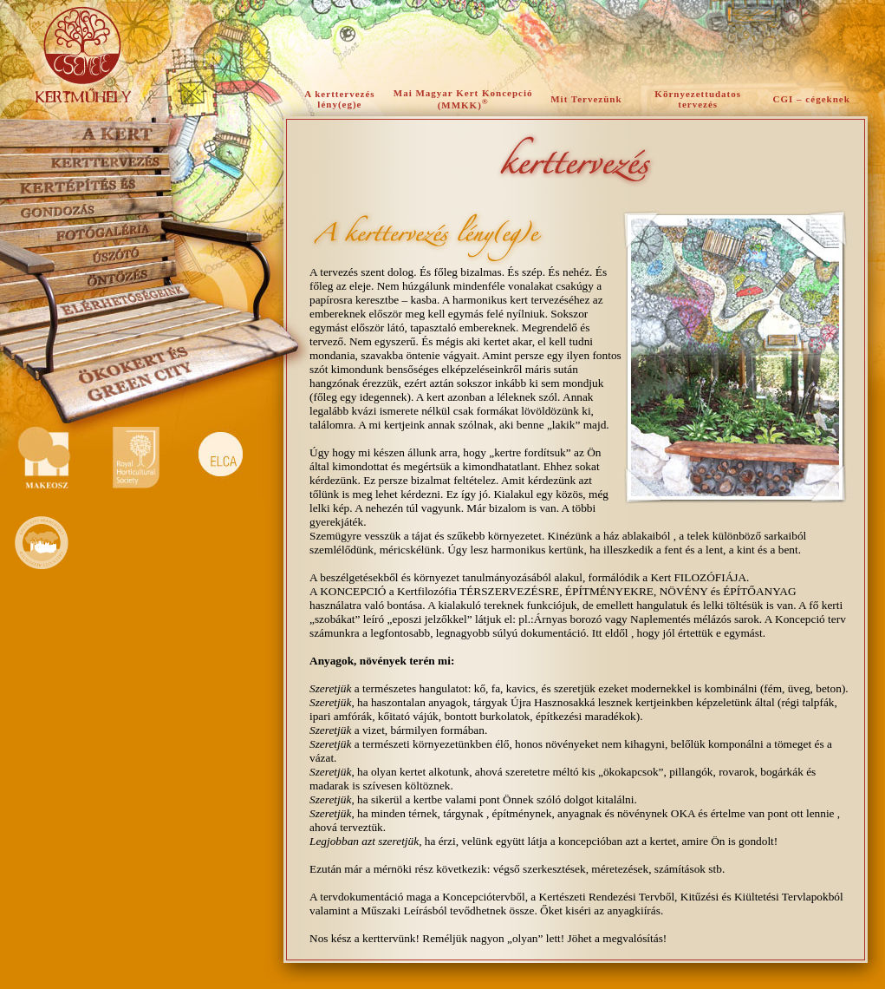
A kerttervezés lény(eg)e (339, 98)
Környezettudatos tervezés (697, 98)
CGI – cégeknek (811, 99)
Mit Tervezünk (585, 99)
